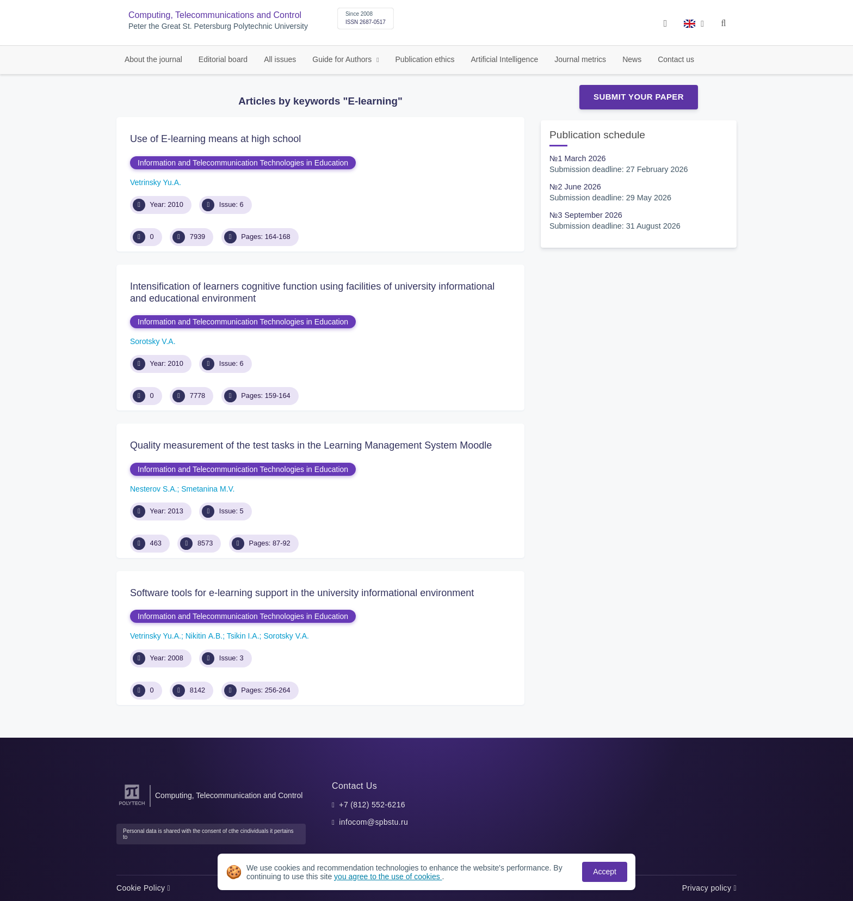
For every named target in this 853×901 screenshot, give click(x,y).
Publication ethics (425, 59)
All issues (280, 59)
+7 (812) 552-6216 (372, 804)
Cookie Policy (143, 888)
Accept (604, 871)
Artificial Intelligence (504, 59)
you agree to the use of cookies (388, 876)
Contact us (676, 59)
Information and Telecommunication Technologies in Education (243, 162)
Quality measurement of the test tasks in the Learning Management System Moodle (311, 445)
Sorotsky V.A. (153, 341)
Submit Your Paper (639, 96)
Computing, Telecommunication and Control (228, 795)
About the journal (153, 59)
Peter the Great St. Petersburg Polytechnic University (218, 26)
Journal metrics (580, 59)
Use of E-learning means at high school (215, 138)
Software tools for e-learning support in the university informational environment (302, 592)
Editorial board (223, 59)
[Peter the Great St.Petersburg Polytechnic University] (131, 805)
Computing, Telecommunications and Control (214, 15)
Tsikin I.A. (243, 636)
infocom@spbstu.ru (373, 822)
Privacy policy (709, 888)
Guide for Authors (343, 59)
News (631, 59)
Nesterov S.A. (153, 489)
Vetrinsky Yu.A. (155, 182)
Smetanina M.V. (207, 489)
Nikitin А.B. (204, 636)
